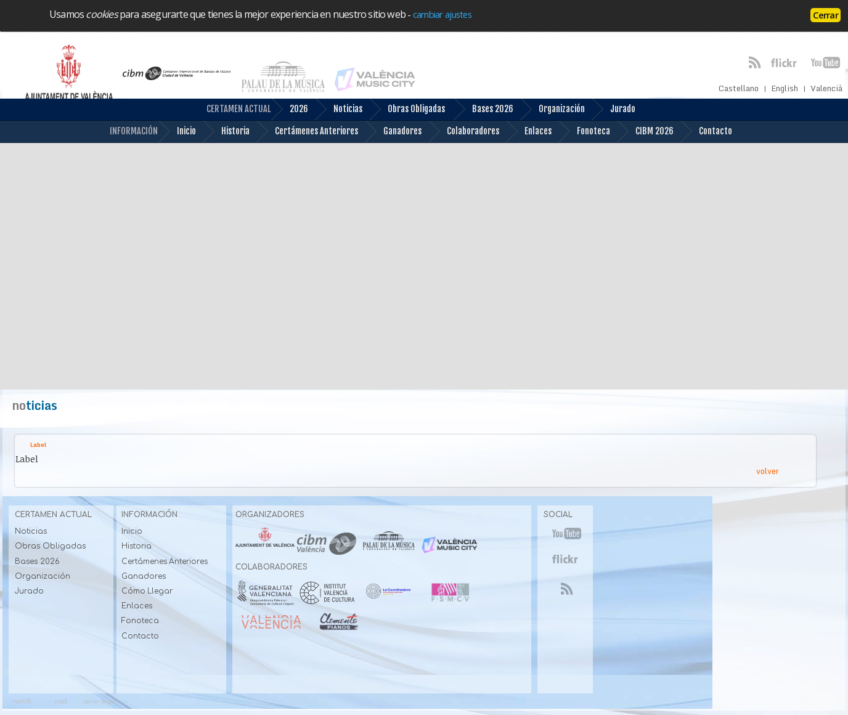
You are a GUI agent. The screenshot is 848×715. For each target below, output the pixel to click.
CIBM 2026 (645, 131)
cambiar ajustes (442, 14)
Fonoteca (584, 131)
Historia (226, 131)
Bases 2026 (483, 109)
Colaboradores (463, 131)
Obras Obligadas (407, 109)
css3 (61, 701)
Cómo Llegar (147, 591)
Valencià (826, 88)
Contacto (706, 131)
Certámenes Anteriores (307, 131)
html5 (22, 701)
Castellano (739, 88)
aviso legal (100, 701)
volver (767, 471)
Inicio (177, 131)
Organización (552, 109)
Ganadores (393, 131)
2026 (289, 109)
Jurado (613, 109)
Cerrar (825, 15)
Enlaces (528, 131)
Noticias (338, 109)
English (784, 88)
